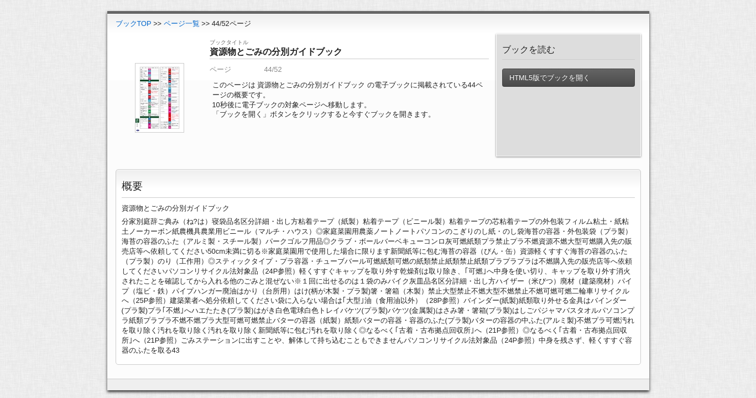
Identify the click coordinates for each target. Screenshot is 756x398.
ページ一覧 (182, 23)
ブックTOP (134, 23)
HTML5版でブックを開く (549, 78)
